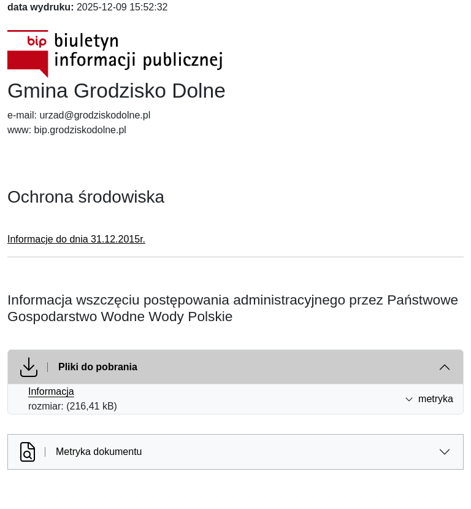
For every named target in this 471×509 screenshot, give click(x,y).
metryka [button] (429, 399)
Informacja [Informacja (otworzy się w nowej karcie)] (51, 391)
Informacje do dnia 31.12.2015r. (76, 239)
